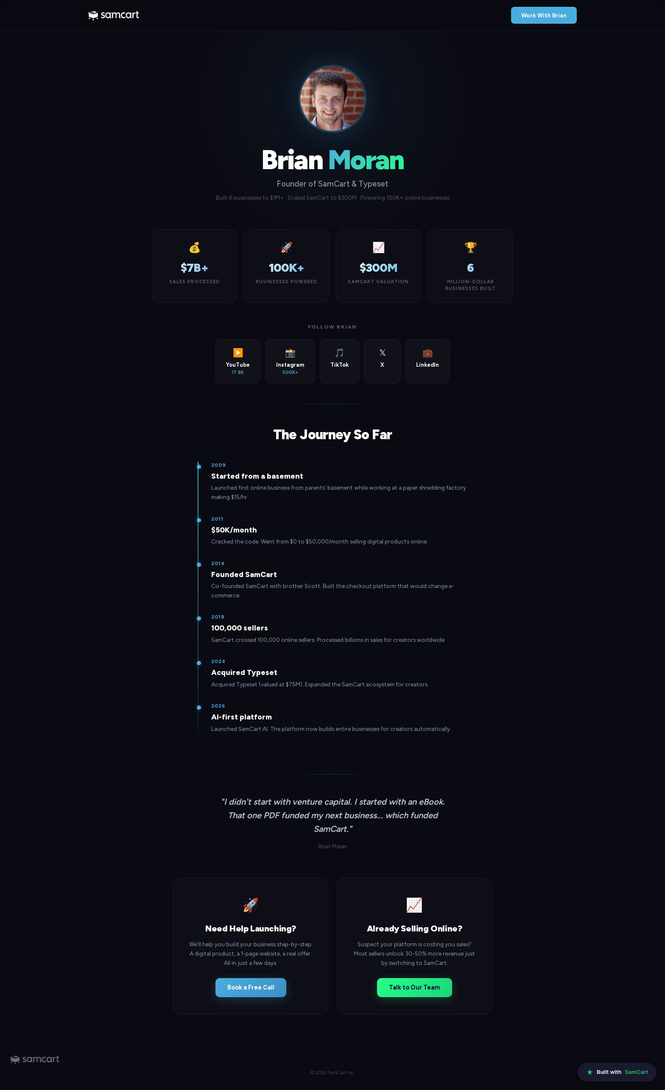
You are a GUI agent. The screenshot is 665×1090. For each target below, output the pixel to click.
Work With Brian (544, 15)
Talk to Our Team (414, 987)
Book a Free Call (250, 987)
